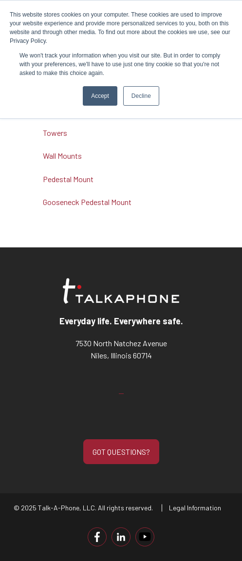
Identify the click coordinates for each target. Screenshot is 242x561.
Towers (55, 132)
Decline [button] (141, 96)
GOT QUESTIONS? (121, 451)
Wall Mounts (62, 155)
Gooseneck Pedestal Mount (87, 201)
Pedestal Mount (68, 179)
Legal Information (195, 508)
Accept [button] (100, 96)
